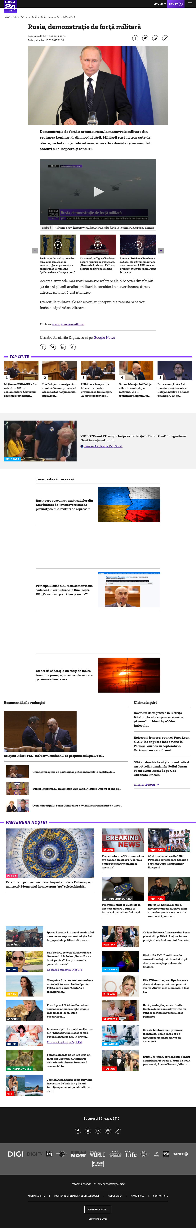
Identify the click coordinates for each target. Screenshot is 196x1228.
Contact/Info (160, 1195)
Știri (15, 17)
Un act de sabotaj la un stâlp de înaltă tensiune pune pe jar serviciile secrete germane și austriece (64, 675)
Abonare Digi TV (36, 1195)
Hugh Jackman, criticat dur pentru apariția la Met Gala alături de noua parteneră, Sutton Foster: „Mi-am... (166, 1060)
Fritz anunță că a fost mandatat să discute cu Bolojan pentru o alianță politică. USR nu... (173, 389)
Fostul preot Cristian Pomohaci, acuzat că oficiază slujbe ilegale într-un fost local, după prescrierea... (68, 1010)
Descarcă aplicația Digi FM (64, 969)
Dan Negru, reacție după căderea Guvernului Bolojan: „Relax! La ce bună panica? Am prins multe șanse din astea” (69, 958)
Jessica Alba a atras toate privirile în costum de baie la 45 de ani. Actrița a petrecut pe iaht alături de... (69, 1085)
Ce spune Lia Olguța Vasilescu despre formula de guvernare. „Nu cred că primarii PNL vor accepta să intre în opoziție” (97, 263)
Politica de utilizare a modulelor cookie (76, 1195)
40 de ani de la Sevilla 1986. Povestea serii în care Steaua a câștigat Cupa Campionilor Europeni (168, 861)
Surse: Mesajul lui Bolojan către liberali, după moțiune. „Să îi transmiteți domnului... (136, 389)
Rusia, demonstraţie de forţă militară (58, 17)
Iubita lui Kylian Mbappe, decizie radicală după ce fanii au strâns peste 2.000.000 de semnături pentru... (167, 910)
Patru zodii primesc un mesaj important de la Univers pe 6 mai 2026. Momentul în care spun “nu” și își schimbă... (49, 884)
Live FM (158, 3)
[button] (98, 191)
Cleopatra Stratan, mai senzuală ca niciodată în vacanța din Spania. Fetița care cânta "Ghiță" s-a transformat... (70, 985)
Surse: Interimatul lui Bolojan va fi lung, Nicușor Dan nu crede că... (77, 788)
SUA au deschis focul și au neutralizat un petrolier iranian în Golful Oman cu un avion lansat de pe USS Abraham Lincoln (161, 768)
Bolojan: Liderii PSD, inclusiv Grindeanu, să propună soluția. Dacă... (54, 756)
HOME (7, 17)
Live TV (173, 4)
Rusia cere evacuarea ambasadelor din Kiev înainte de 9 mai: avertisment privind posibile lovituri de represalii (64, 504)
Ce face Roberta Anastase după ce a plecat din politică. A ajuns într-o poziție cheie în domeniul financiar (166, 936)
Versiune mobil (98, 1209)
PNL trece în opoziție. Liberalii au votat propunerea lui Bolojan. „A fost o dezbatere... (96, 389)
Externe (24, 17)
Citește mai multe (145, 784)
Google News (104, 337)
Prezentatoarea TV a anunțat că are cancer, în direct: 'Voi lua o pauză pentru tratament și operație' (123, 861)
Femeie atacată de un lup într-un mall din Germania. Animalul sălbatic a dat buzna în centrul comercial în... (68, 1060)
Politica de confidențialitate (109, 1184)
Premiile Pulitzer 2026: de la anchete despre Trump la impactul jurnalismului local (121, 908)
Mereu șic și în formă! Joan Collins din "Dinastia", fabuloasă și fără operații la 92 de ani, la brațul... (69, 1032)
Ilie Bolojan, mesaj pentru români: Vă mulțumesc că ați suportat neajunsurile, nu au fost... (59, 389)
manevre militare (72, 324)
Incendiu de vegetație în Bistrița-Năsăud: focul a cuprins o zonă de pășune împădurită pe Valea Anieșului (158, 719)
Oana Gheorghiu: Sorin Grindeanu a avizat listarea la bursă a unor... (77, 805)
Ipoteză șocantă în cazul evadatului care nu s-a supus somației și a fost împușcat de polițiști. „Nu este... (70, 936)
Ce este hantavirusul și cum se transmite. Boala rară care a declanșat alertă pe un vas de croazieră (163, 1035)
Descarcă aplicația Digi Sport (103, 446)
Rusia (34, 17)
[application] (98, 192)
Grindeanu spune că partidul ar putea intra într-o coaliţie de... (74, 772)
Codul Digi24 (115, 1195)
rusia (56, 324)
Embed (46, 227)
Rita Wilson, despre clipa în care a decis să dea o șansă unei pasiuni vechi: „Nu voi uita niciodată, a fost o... (166, 985)
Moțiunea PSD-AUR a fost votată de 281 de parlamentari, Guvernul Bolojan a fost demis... (21, 389)
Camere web (137, 1195)
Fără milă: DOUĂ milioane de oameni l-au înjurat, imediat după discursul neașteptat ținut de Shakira (165, 961)
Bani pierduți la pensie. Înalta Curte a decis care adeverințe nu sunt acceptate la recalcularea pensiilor (164, 1010)
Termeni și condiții (81, 1184)
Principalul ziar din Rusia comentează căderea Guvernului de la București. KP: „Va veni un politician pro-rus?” (64, 590)
